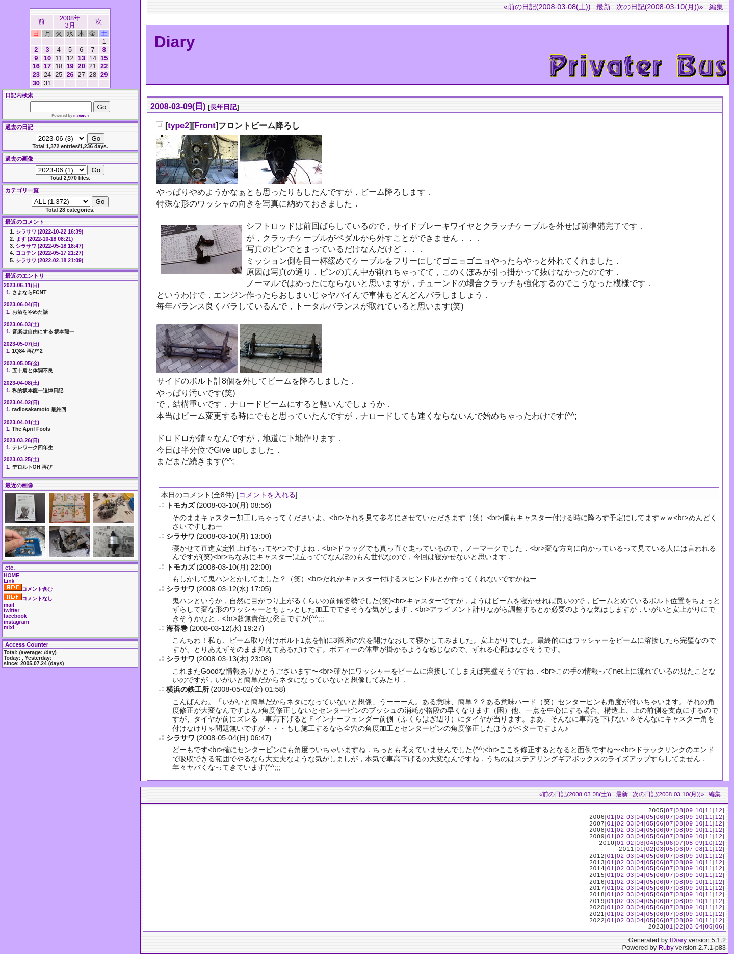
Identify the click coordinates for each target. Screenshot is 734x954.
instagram (16, 622)
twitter (11, 610)
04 (640, 817)
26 (69, 75)
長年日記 (223, 107)
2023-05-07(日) (21, 344)
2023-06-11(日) (21, 285)
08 (680, 810)
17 (47, 66)
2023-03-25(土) (21, 459)
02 (620, 817)
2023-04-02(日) (21, 402)
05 (650, 817)
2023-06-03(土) (21, 324)
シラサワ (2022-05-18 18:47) (49, 246)
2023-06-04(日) (21, 304)
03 (630, 817)
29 (104, 75)
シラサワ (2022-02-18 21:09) (49, 260)
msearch (81, 115)
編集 (716, 7)
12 (719, 810)
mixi (9, 627)
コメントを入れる (267, 495)
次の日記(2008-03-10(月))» (659, 7)
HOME (11, 575)
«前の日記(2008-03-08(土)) (547, 7)
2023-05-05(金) (21, 363)
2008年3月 (70, 21)
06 (660, 817)
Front (205, 125)
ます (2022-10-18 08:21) (44, 239)
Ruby (666, 947)
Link (9, 581)
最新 (603, 7)
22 (104, 66)
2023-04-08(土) (21, 383)
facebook (15, 616)
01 (611, 817)
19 (69, 66)
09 (689, 810)
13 (81, 58)
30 (36, 83)
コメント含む (28, 589)
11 (709, 810)
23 (36, 75)
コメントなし (28, 598)
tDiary (678, 940)
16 (36, 66)
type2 (178, 125)
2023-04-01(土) (21, 422)
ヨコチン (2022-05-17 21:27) (49, 253)
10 (47, 58)
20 (81, 66)
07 (669, 810)
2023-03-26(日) (21, 440)
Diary (174, 42)
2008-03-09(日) (178, 106)
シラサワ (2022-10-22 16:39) (49, 232)
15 (104, 58)
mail (9, 605)
